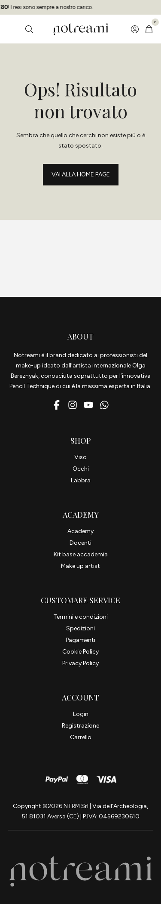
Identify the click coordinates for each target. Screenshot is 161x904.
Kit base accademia (81, 554)
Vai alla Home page (81, 174)
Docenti (80, 542)
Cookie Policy (80, 651)
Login (80, 714)
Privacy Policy (80, 663)
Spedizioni (80, 628)
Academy (80, 531)
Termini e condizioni (80, 616)
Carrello (80, 737)
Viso (80, 457)
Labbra (81, 480)
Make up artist (80, 566)
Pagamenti (80, 640)
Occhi (81, 468)
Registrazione (80, 725)
